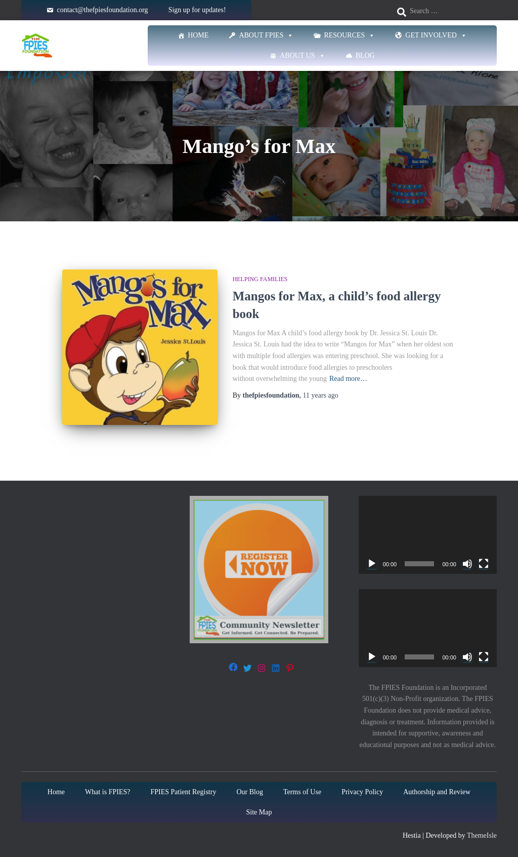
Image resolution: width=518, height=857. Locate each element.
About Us (302, 56)
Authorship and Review (436, 790)
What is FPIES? (107, 790)
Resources (349, 35)
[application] (428, 534)
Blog (365, 55)
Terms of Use (302, 790)
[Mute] (467, 563)
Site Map (259, 810)
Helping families (260, 279)
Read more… (348, 378)
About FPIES (266, 35)
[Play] (372, 563)
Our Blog (249, 790)
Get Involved (436, 35)
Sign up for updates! (197, 10)
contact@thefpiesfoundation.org (102, 10)
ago (320, 395)
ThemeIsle (482, 834)
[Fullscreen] (484, 563)
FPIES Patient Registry (184, 790)
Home (198, 35)
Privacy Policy (362, 790)
